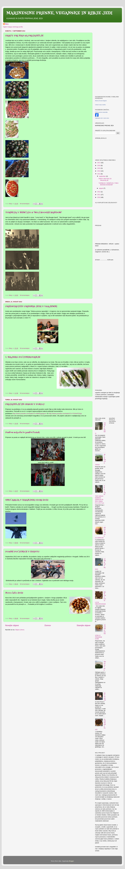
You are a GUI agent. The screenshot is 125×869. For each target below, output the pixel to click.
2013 (99, 174)
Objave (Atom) (19, 630)
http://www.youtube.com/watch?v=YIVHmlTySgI (65, 413)
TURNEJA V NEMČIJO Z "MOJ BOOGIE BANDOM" (33, 212)
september (102, 176)
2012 (99, 192)
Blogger (71, 861)
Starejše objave (83, 625)
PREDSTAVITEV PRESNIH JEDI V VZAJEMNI (31, 306)
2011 (99, 194)
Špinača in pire (105, 666)
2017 (99, 162)
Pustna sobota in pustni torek (22, 432)
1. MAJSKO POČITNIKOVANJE (22, 357)
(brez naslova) (105, 696)
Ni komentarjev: (25, 203)
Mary (7, 24)
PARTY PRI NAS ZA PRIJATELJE (24, 35)
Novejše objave (12, 625)
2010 (99, 197)
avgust (101, 188)
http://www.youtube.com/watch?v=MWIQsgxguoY (30, 413)
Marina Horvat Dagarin (101, 100)
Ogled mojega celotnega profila (13, 27)
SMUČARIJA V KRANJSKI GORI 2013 (26, 500)
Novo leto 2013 (14, 593)
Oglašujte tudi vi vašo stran (102, 118)
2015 (99, 168)
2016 (99, 165)
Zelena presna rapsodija (101, 112)
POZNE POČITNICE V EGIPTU (22, 551)
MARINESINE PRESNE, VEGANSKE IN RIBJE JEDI (59, 13)
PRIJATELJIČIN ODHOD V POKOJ (24, 404)
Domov (48, 625)
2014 (99, 171)
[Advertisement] (107, 61)
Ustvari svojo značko (100, 104)
